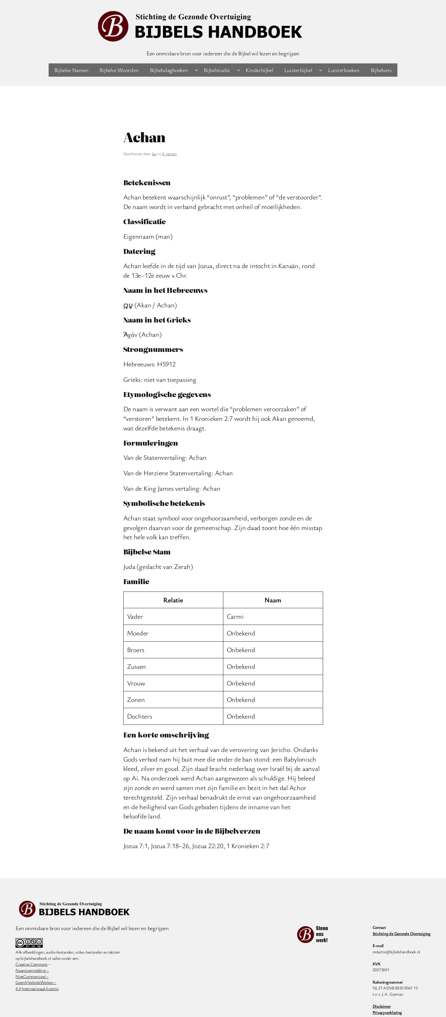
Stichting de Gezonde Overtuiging (402, 933)
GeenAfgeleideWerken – (35, 982)
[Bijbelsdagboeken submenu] (196, 70)
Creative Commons (31, 964)
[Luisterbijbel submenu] (320, 70)
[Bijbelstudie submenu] (238, 70)
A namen (169, 153)
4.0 (18, 988)
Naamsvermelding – (32, 970)
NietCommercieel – (32, 976)
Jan (154, 153)
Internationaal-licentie (40, 988)
